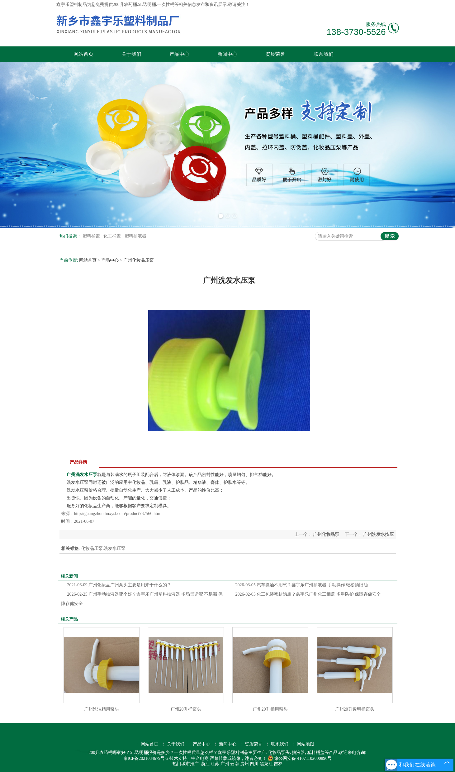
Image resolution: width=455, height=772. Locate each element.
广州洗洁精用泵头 (101, 709)
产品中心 (179, 54)
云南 (234, 763)
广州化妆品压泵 (138, 260)
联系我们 (324, 54)
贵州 (244, 763)
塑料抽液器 (135, 236)
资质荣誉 (275, 54)
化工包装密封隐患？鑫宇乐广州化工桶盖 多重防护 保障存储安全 (308, 594)
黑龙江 (266, 763)
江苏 (215, 763)
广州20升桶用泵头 (270, 709)
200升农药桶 (125, 4)
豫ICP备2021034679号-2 (145, 758)
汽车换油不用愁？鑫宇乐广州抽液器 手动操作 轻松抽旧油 (301, 585)
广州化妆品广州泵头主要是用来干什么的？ (119, 585)
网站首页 (83, 54)
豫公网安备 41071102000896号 (300, 758)
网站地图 (305, 744)
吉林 (278, 763)
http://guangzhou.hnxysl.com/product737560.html (118, 513)
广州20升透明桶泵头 (354, 709)
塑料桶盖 (92, 236)
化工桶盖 (112, 236)
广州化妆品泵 (326, 534)
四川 (254, 763)
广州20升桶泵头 (186, 709)
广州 (224, 763)
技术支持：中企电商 (189, 758)
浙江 (205, 763)
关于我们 (131, 54)
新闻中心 (227, 54)
